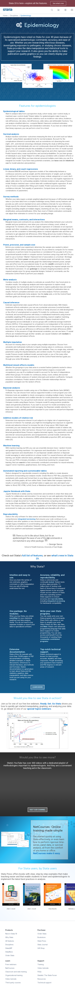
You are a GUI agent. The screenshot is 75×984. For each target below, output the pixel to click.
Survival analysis (11, 134)
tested (51, 582)
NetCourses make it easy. (46, 853)
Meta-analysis (10, 279)
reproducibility (57, 599)
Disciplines (14, 15)
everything (13, 618)
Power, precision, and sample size (19, 245)
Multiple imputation (12, 342)
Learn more (37, 687)
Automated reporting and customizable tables (25, 471)
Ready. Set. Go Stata (50, 703)
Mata (45, 627)
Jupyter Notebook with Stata (16, 491)
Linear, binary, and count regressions (20, 169)
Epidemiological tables (14, 111)
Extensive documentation (17, 650)
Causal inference (11, 302)
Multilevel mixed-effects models (18, 365)
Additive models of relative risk (18, 418)
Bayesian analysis (11, 388)
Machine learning (11, 445)
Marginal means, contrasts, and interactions (24, 219)
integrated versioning (26, 519)
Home (5, 15)
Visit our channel (37, 810)
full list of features (32, 555)
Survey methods (11, 196)
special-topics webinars (39, 709)
